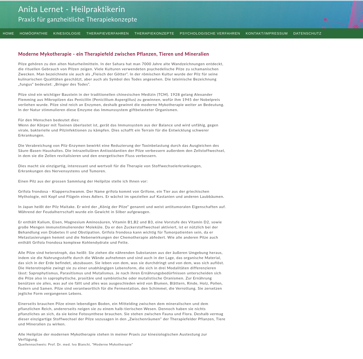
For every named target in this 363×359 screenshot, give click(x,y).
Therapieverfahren (107, 33)
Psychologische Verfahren (210, 33)
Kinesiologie (67, 33)
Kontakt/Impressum (267, 33)
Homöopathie (34, 33)
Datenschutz (307, 33)
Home (8, 33)
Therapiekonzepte (154, 33)
